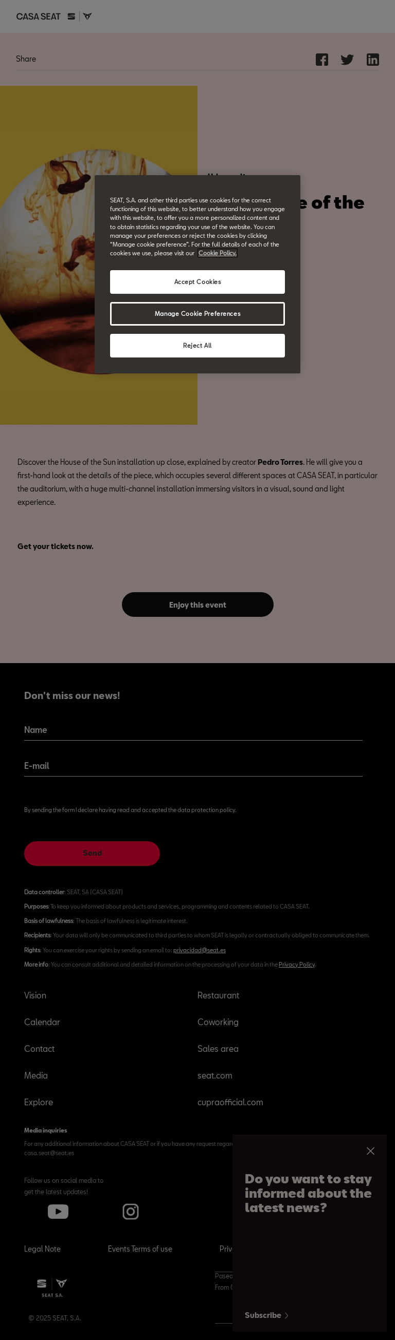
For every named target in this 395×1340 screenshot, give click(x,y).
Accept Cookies (197, 281)
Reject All (197, 345)
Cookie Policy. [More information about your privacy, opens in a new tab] (218, 253)
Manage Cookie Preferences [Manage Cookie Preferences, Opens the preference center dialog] (197, 313)
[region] (197, 274)
